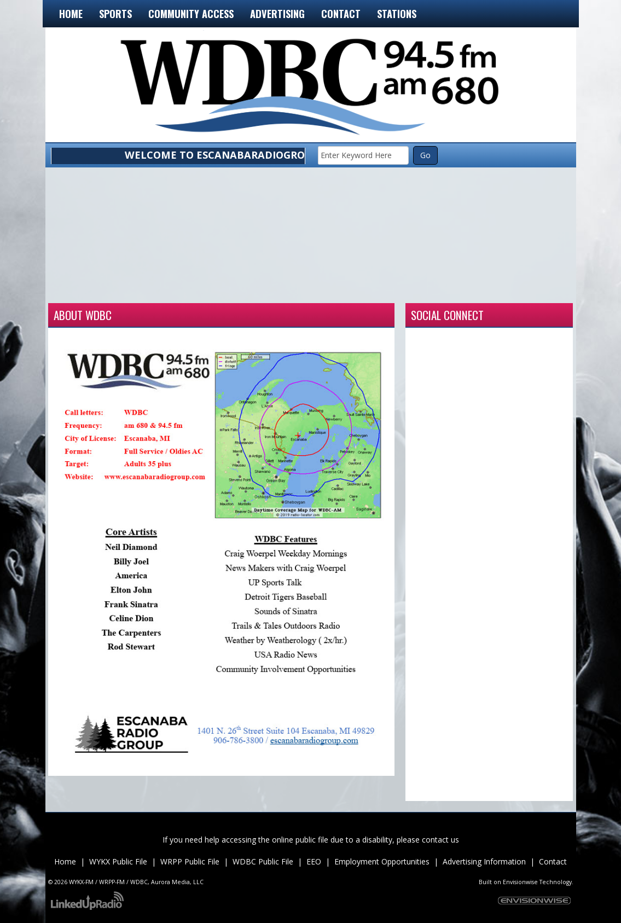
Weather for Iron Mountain (205, 289)
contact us (440, 839)
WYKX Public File (118, 861)
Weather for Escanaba (100, 289)
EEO (313, 861)
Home (71, 13)
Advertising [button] (277, 13)
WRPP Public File (189, 861)
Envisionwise (520, 882)
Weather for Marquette (415, 289)
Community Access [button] (191, 13)
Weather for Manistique (310, 289)
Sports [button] (115, 13)
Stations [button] (396, 13)
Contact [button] (341, 13)
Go (425, 155)
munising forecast (520, 289)
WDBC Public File (263, 861)
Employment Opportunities (382, 861)
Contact (553, 861)
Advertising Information (484, 861)
